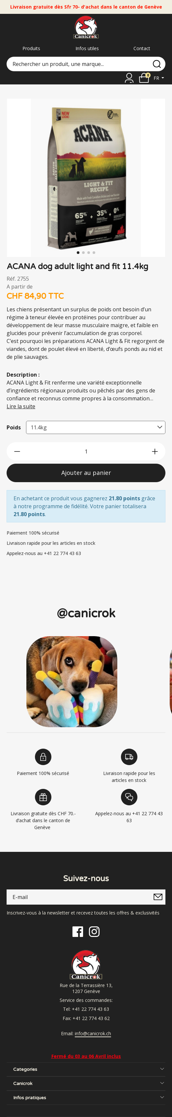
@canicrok (86, 613)
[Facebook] (77, 931)
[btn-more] (155, 451)
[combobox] (95, 427)
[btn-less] (17, 451)
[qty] (86, 451)
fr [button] (157, 78)
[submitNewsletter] (157, 897)
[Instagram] (94, 931)
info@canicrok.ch (93, 1034)
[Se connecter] (129, 77)
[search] (156, 64)
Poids (14, 427)
